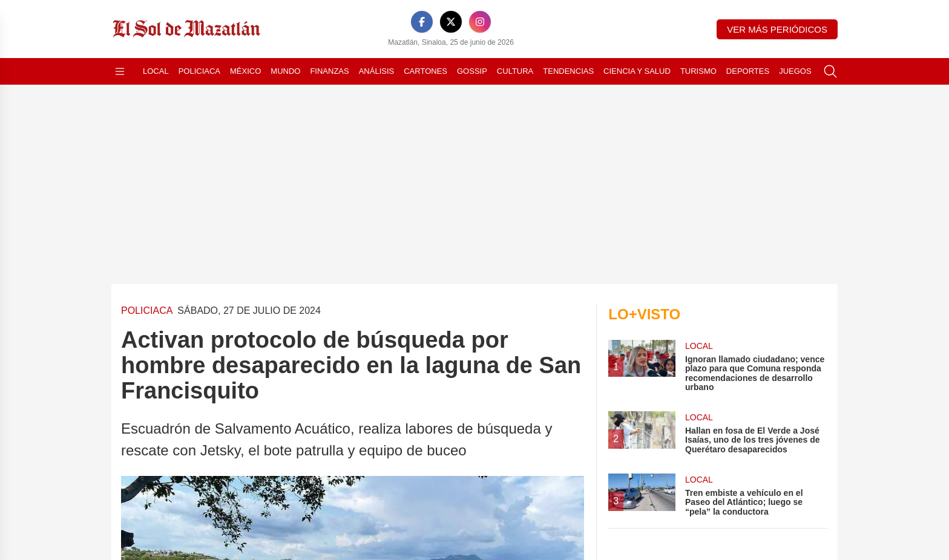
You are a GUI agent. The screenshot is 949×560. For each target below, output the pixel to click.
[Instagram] (480, 22)
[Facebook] (422, 22)
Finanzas (329, 71)
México (245, 71)
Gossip (472, 71)
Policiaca (199, 71)
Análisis (377, 71)
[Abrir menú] (119, 71)
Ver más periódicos (777, 29)
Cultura (515, 71)
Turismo (698, 71)
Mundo (285, 71)
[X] (451, 22)
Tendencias (568, 71)
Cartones (425, 71)
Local (156, 71)
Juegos (795, 71)
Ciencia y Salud (637, 71)
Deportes (747, 71)
